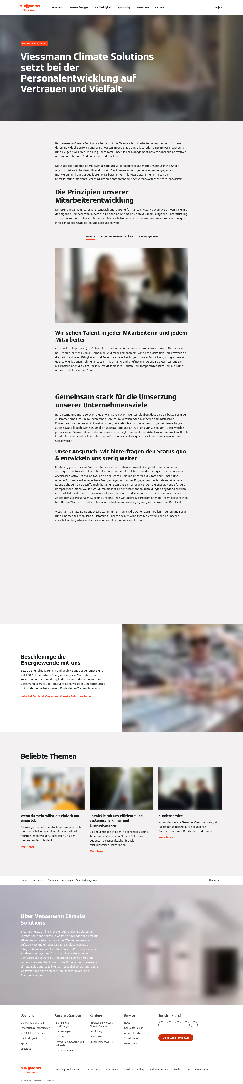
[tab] (90, 236)
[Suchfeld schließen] (208, 7)
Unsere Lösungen (79, 7)
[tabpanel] (121, 310)
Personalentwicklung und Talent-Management (72, 880)
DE (216, 7)
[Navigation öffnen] (9, 7)
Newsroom (143, 7)
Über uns (57, 7)
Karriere (159, 7)
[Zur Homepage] (29, 7)
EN (220, 7)
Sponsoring (124, 7)
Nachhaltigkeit (103, 7)
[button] (216, 880)
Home (24, 880)
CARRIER (54, 1080)
